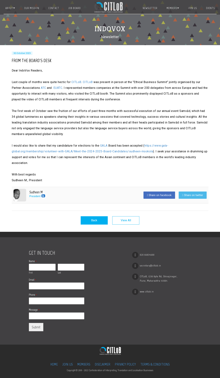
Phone (33, 294)
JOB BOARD (74, 8)
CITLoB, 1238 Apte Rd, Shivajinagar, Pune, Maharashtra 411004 (158, 278)
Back (94, 220)
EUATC (57, 88)
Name (33, 261)
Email (32, 279)
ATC (43, 88)
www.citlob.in (147, 291)
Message (34, 309)
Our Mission (31, 8)
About (9, 8)
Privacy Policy (125, 364)
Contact (53, 8)
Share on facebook (159, 195)
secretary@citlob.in (150, 265)
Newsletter (150, 8)
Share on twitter (192, 195)
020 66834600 (147, 254)
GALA (104, 145)
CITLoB (76, 82)
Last (59, 272)
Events (210, 8)
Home (54, 364)
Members (172, 8)
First (30, 272)
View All (126, 220)
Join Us (192, 8)
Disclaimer (102, 364)
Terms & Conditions (155, 364)
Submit (36, 327)
